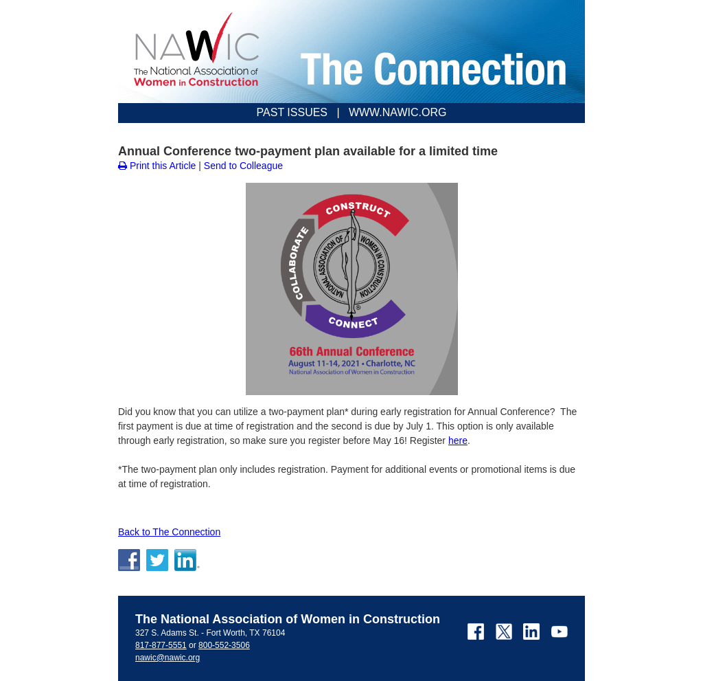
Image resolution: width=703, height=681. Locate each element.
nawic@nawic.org (167, 657)
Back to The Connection (169, 531)
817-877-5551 (161, 645)
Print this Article (157, 165)
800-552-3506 (224, 645)
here (458, 440)
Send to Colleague (243, 165)
